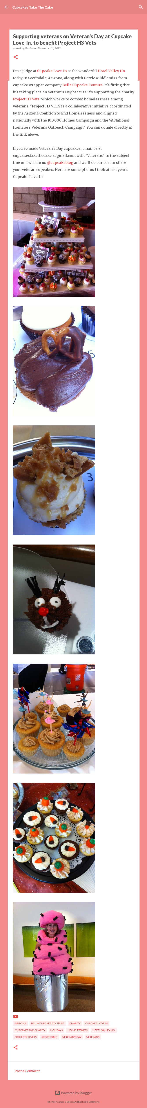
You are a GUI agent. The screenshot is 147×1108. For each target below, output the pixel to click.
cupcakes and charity (30, 1030)
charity (74, 1023)
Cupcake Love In (96, 1023)
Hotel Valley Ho (111, 71)
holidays (56, 1030)
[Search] (140, 7)
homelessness (77, 1030)
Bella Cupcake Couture (82, 85)
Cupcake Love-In (52, 71)
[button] (15, 57)
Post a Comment (27, 1071)
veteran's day (71, 1037)
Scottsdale (49, 1037)
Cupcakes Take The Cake (32, 7)
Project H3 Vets (26, 99)
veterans (92, 1037)
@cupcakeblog (60, 162)
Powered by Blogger (73, 1093)
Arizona (20, 1023)
